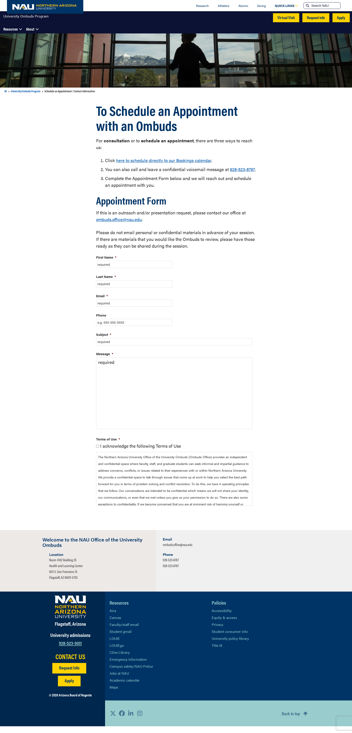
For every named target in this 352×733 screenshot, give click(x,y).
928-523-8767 (171, 566)
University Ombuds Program (26, 17)
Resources (10, 29)
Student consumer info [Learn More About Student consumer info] (230, 638)
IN (5, 91)
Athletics (223, 5)
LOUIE (115, 645)
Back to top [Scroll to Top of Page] (291, 720)
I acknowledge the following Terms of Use (140, 452)
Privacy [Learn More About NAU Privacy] (217, 631)
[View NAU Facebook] (121, 719)
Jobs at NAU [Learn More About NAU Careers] (119, 680)
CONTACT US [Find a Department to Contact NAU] (70, 663)
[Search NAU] (325, 5)
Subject (103, 341)
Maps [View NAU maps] (114, 694)
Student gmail (121, 638)
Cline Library (120, 659)
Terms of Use (108, 445)
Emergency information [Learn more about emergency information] (128, 666)
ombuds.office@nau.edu (119, 226)
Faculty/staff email (124, 631)
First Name (106, 264)
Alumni (243, 5)
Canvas (115, 624)
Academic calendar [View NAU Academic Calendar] (125, 687)
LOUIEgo (117, 652)
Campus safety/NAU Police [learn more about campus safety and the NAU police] (131, 673)
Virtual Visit (286, 17)
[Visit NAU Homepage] (70, 613)
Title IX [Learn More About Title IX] (217, 652)
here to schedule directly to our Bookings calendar (164, 160)
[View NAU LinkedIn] (130, 719)
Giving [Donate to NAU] (261, 5)
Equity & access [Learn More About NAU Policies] (224, 624)
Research (202, 5)
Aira (113, 617)
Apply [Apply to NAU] (69, 687)
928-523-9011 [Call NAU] (70, 649)
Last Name (106, 283)
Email (102, 302)
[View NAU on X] (112, 719)
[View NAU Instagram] (139, 719)
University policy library (230, 645)
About (30, 29)
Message (104, 360)
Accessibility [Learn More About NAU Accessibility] (222, 617)
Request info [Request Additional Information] (69, 674)
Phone (101, 322)
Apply (341, 17)
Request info (316, 17)
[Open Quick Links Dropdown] (284, 5)
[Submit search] (307, 5)
